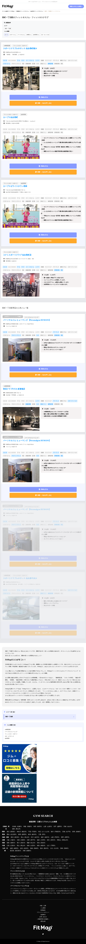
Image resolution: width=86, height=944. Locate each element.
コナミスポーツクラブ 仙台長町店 (17, 255)
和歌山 (59, 840)
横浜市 (24, 831)
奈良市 (53, 840)
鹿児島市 (18, 850)
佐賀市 (26, 848)
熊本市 (46, 848)
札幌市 (19, 826)
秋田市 (39, 826)
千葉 (29, 831)
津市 (43, 834)
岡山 (18, 845)
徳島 (8, 842)
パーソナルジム (21, 34)
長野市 (67, 837)
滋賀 (38, 840)
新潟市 (17, 837)
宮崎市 (66, 848)
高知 (38, 842)
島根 (28, 845)
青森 (24, 826)
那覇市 (29, 850)
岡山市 (23, 845)
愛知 (8, 834)
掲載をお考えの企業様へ (76, 6)
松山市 (33, 842)
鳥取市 (43, 845)
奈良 (48, 840)
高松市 (23, 842)
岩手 (55, 826)
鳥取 (38, 845)
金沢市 (37, 837)
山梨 (52, 837)
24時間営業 (7, 729)
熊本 (41, 848)
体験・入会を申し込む (44, 103)
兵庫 (28, 840)
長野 (62, 837)
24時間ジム (28, 34)
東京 (8, 831)
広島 (8, 845)
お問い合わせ (43, 917)
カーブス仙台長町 (10, 117)
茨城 (63, 831)
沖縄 (24, 850)
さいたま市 (45, 831)
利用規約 (43, 910)
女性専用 (7, 738)
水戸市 (68, 831)
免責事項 (43, 914)
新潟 (12, 837)
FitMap (38, 941)
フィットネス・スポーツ (11, 734)
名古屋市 (13, 834)
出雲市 (33, 845)
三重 (39, 834)
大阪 (8, 840)
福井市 (47, 837)
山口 (48, 845)
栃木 (52, 831)
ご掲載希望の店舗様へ (43, 919)
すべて (6, 34)
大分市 (56, 848)
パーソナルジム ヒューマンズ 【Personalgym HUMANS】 (27, 320)
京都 (18, 840)
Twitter (43, 934)
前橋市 (78, 831)
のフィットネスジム (22, 11)
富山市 (27, 837)
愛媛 (28, 842)
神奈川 (19, 831)
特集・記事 (43, 905)
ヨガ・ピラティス (9, 736)
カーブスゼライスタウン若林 (15, 186)
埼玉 (39, 831)
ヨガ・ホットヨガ (45, 34)
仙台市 (70, 826)
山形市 (50, 826)
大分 (51, 848)
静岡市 (24, 834)
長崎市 (36, 848)
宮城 (65, 826)
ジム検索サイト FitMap (8, 11)
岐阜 (29, 834)
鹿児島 (12, 850)
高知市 (43, 842)
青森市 (29, 826)
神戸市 (33, 840)
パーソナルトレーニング (11, 731)
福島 (13, 829)
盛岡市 (60, 826)
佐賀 (21, 848)
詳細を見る (44, 97)
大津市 (43, 840)
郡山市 (18, 829)
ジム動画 (43, 908)
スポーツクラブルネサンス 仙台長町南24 (20, 48)
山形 (45, 826)
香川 (18, 842)
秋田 (35, 826)
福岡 (11, 848)
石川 (32, 837)
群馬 (73, 831)
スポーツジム (13, 34)
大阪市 (13, 840)
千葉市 (34, 831)
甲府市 (57, 837)
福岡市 (16, 848)
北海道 (14, 826)
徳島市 (13, 842)
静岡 (19, 834)
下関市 (53, 845)
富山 (22, 837)
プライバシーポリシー (43, 912)
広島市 (13, 845)
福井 (42, 837)
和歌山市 (65, 840)
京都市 (23, 840)
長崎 (31, 848)
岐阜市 (34, 834)
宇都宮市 (57, 831)
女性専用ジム (36, 34)
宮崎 (61, 848)
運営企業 (43, 921)
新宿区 (13, 831)
